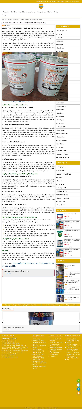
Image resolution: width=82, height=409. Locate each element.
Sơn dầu (59, 177)
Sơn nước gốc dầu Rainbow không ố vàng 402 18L (73, 340)
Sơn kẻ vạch (61, 181)
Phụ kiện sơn (61, 205)
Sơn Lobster (60, 123)
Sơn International (62, 75)
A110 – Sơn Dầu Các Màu (72, 358)
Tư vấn (56, 12)
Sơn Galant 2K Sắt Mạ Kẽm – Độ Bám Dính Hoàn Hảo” (72, 281)
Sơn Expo (60, 58)
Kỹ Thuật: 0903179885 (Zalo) (39, 367)
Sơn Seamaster (61, 106)
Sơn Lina (60, 37)
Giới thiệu (14, 12)
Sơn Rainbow (61, 92)
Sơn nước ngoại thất (63, 198)
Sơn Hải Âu (60, 79)
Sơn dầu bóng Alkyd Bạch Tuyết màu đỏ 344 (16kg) (71, 222)
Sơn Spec (60, 44)
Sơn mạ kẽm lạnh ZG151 (41, 263)
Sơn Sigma (60, 120)
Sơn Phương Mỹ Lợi (42, 1)
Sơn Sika (60, 72)
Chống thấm (60, 170)
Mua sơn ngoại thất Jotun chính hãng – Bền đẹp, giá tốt (71, 289)
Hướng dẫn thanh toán (56, 349)
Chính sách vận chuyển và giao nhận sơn (56, 343)
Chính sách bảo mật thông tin (55, 339)
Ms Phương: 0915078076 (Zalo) (38, 339)
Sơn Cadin (60, 51)
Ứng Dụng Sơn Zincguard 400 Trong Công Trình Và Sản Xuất (21, 305)
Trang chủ (6, 12)
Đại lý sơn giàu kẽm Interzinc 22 (69, 266)
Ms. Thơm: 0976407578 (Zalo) (40, 363)
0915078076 (52, 1)
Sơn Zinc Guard (62, 150)
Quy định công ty (54, 352)
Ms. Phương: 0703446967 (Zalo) (38, 360)
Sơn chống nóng (62, 191)
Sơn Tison (60, 147)
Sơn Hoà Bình (61, 126)
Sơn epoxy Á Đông (62, 154)
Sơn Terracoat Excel (70, 214)
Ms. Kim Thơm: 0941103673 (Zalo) (38, 350)
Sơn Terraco (60, 68)
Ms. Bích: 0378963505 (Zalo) (39, 346)
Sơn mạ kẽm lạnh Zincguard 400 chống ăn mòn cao (17, 102)
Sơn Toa (59, 34)
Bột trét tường (61, 167)
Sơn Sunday (60, 109)
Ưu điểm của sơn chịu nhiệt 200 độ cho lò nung (72, 273)
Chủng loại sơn (54, 354)
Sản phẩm (22, 12)
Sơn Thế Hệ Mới (62, 85)
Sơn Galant (60, 113)
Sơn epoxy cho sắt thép (64, 174)
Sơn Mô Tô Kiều (62, 140)
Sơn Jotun (60, 82)
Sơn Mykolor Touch (63, 55)
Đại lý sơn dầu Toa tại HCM (72, 297)
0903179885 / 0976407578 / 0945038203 (68, 1)
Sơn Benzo (60, 48)
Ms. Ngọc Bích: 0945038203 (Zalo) (38, 356)
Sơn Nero (60, 61)
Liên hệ (49, 12)
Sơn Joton (60, 96)
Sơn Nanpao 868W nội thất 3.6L (72, 231)
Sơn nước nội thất (62, 194)
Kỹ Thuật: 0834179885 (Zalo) (39, 343)
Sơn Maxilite (60, 137)
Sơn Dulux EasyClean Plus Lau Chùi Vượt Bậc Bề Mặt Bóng (73, 354)
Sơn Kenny (60, 116)
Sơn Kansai (60, 144)
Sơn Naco (60, 99)
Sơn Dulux (60, 65)
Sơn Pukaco (60, 130)
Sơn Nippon (60, 102)
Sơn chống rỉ (61, 184)
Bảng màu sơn (31, 12)
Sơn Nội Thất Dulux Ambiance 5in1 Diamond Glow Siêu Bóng (73, 345)
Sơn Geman (60, 89)
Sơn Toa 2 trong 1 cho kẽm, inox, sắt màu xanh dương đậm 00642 (72, 241)
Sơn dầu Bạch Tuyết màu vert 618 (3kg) (71, 250)
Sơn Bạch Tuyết (62, 31)
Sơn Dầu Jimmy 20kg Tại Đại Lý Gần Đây (14, 327)
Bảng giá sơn (41, 12)
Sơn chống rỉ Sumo (63, 157)
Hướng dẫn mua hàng (56, 347)
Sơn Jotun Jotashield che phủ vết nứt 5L (72, 350)
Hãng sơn (52, 356)
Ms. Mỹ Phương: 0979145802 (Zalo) (38, 353)
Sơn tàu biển (61, 201)
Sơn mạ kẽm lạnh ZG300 (22, 263)
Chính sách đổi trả (55, 345)
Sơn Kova (60, 41)
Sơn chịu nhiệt (61, 187)
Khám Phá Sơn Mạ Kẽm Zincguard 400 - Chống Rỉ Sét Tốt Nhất (60, 305)
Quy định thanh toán (55, 351)
